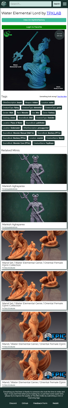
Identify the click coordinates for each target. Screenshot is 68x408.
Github (25, 403)
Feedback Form (40, 403)
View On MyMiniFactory (34, 20)
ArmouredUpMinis (10, 189)
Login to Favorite (34, 27)
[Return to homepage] (4, 4)
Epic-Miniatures (9, 267)
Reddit (56, 403)
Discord (12, 403)
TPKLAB (54, 13)
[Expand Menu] (64, 4)
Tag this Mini (62, 96)
